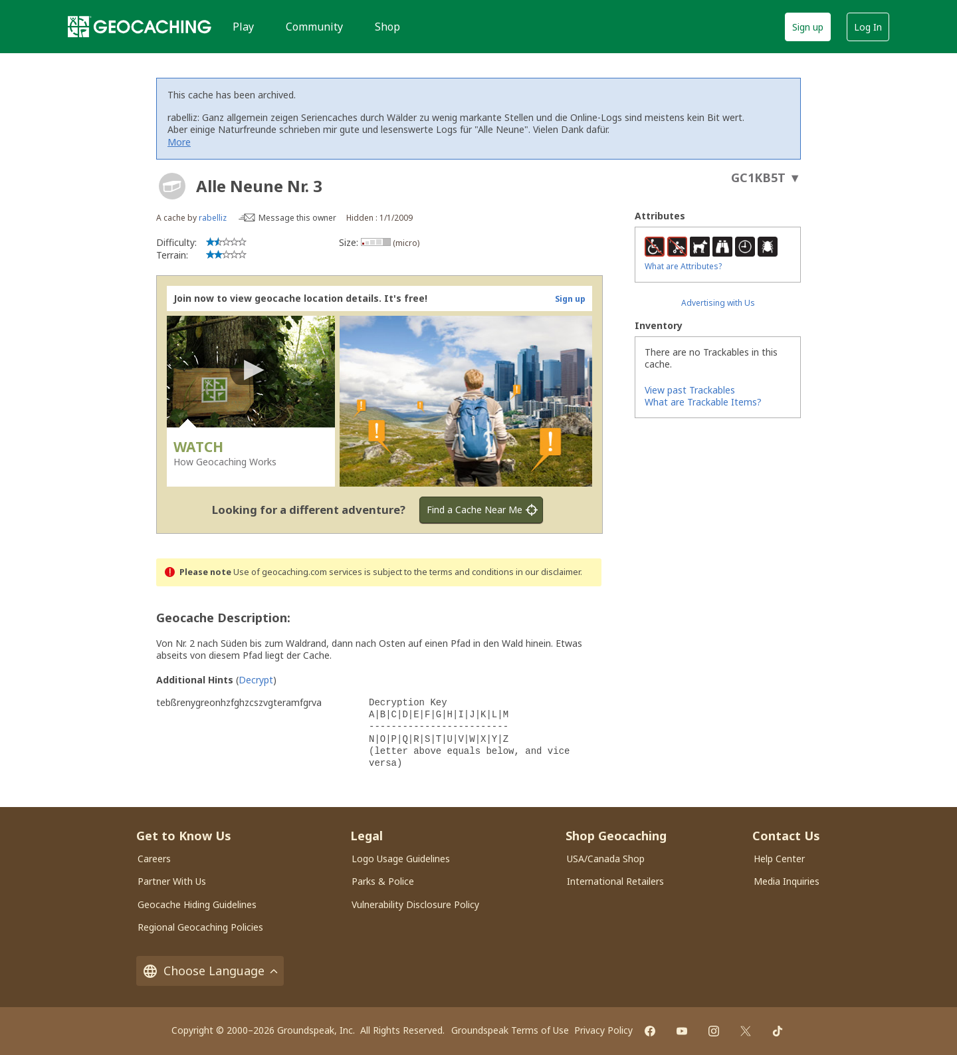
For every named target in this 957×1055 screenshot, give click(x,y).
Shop (387, 26)
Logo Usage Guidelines (401, 858)
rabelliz (213, 217)
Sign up (807, 27)
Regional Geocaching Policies (200, 927)
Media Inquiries (786, 881)
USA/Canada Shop (606, 858)
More (179, 142)
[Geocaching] (139, 26)
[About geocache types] (172, 186)
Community (314, 26)
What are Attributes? (683, 266)
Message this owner (297, 217)
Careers (154, 858)
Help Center (779, 858)
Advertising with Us (718, 302)
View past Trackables (690, 390)
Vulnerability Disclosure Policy (415, 904)
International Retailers (615, 881)
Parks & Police (383, 881)
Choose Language (210, 971)
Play (243, 26)
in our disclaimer (548, 572)
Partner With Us (172, 881)
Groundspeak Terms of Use (510, 1030)
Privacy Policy (603, 1030)
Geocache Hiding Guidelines (197, 904)
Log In (868, 27)
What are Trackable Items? (703, 402)
